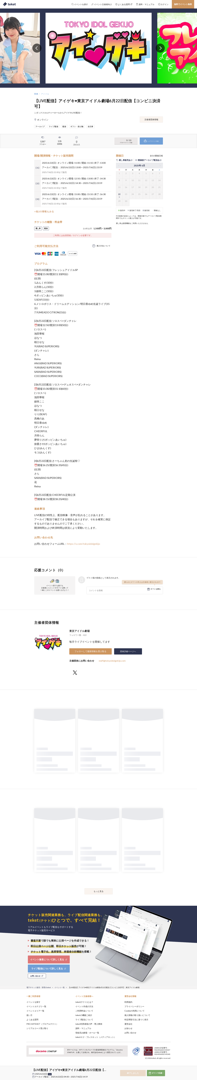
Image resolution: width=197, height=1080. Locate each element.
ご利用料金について (84, 1011)
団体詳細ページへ (128, 651)
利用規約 (128, 1002)
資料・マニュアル (83, 1028)
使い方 (29, 1015)
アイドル (45, 94)
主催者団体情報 (151, 119)
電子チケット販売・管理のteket (38, 987)
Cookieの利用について (134, 1011)
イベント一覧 (59, 987)
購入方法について (103, 246)
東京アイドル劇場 (79, 630)
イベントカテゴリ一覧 (36, 1006)
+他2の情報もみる (44, 211)
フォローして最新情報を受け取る (90, 651)
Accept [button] (168, 1066)
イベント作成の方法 (84, 1006)
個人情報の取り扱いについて (137, 1015)
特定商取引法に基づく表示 (136, 1019)
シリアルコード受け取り (37, 1028)
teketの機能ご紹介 (83, 1015)
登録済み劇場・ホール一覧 (87, 1032)
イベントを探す (33, 1002)
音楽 (36, 94)
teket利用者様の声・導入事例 (88, 1024)
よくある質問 (32, 1019)
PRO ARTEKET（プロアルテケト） (42, 1024)
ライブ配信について (84, 1019)
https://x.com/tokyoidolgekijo (83, 543)
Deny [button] (154, 1066)
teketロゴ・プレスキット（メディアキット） (95, 1037)
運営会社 (128, 1024)
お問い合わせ (130, 1032)
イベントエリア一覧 (35, 1011)
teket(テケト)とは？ (84, 1002)
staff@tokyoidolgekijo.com (112, 660)
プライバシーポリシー (134, 1006)
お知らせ (128, 1028)
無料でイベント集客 (183, 4)
